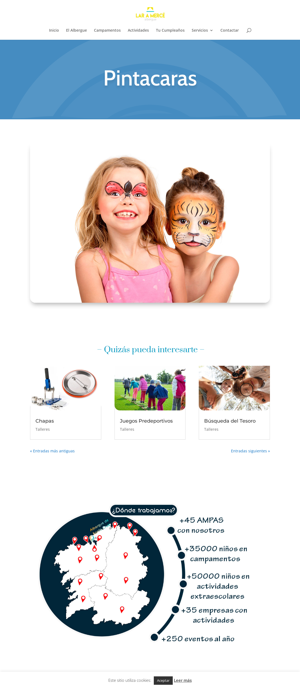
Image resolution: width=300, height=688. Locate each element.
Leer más (183, 680)
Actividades (138, 30)
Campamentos (107, 30)
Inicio (54, 30)
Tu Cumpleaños (170, 30)
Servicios (200, 30)
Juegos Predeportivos (146, 421)
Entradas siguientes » (250, 450)
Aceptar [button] (163, 680)
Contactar (229, 30)
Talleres (42, 429)
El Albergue (76, 30)
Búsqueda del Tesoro (230, 421)
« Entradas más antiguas (52, 450)
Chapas (44, 421)
